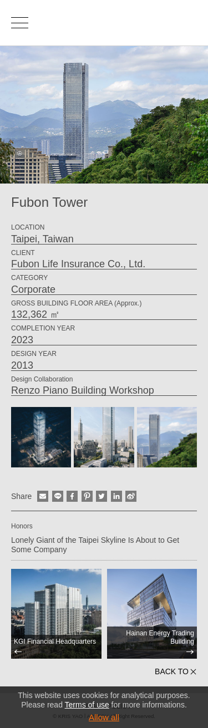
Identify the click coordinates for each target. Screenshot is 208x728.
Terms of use (87, 704)
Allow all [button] (104, 717)
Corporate (33, 289)
